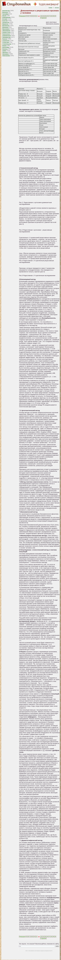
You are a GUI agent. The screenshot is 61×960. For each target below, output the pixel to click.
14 (43, 16)
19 (53, 16)
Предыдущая (22, 16)
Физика (4, 45)
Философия (5, 47)
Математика (5, 25)
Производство (6, 37)
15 (45, 16)
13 (41, 16)
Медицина (5, 27)
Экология (5, 52)
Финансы (5, 49)
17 (49, 16)
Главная (50, 7)
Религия (4, 39)
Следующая (43, 17)
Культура (5, 20)
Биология (5, 12)
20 (55, 16)
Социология (5, 40)
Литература (5, 22)
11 (36, 16)
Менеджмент (6, 29)
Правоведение (6, 35)
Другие (4, 15)
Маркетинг (5, 24)
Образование (6, 30)
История (4, 19)
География (5, 14)
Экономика (5, 54)
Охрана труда (6, 32)
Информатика (6, 17)
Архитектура (6, 10)
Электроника (6, 55)
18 (51, 16)
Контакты (57, 7)
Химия (4, 50)
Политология (6, 34)
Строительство (6, 44)
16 (47, 16)
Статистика (5, 42)
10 (34, 16)
